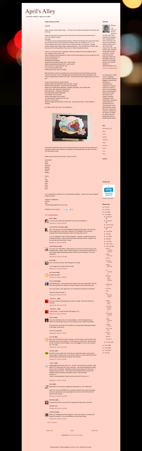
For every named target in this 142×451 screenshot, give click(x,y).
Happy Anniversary (109, 320)
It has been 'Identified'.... (109, 314)
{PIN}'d (108, 258)
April (114, 25)
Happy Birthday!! (109, 266)
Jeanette (105, 139)
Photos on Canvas (108, 198)
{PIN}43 (108, 336)
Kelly (104, 142)
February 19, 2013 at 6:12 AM (57, 418)
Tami (104, 151)
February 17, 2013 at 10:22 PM (58, 396)
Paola (104, 148)
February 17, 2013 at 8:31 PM (57, 380)
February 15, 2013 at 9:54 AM (57, 242)
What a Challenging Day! (109, 250)
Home (72, 430)
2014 (106, 212)
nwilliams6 (52, 412)
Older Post (95, 430)
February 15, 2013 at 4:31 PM (57, 305)
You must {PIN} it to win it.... (108, 308)
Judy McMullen (53, 246)
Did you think (108, 333)
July (107, 234)
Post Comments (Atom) (76, 435)
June (107, 236)
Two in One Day (109, 329)
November (109, 221)
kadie (51, 384)
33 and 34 (108, 339)
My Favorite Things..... (109, 296)
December (109, 216)
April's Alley (40, 11)
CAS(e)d (108, 288)
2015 (106, 209)
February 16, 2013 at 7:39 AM (57, 333)
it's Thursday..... (109, 272)
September (109, 227)
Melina (51, 218)
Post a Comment (52, 422)
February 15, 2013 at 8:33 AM (57, 223)
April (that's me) (107, 128)
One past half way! (109, 261)
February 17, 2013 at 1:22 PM (57, 359)
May (107, 239)
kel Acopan (52, 272)
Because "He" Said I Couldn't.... (109, 279)
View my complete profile (110, 68)
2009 (106, 353)
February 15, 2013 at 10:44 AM (58, 256)
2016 (106, 207)
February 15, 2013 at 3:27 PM (57, 295)
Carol (104, 134)
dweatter (52, 351)
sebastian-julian (74, 447)
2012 (106, 345)
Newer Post (49, 430)
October (108, 225)
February (109, 246)
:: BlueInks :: (53, 298)
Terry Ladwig (53, 281)
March (108, 244)
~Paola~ (51, 363)
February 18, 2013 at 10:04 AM (58, 408)
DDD (107, 291)
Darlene (51, 317)
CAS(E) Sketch (108, 325)
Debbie (105, 137)
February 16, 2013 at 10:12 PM (58, 347)
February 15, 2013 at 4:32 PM (57, 314)
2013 (106, 214)
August (108, 231)
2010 (106, 350)
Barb (50, 260)
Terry (104, 154)
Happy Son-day (109, 254)
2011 (106, 348)
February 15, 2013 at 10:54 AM (58, 268)
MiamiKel (52, 400)
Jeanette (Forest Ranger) (57, 227)
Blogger (89, 447)
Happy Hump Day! (108, 302)
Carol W (51, 337)
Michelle (105, 145)
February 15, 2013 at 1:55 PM (57, 277)
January (108, 342)
